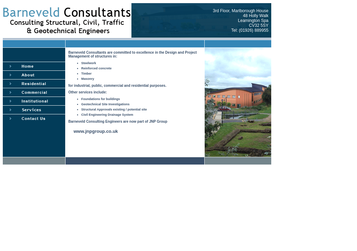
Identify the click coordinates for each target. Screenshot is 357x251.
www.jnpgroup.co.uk (96, 131)
